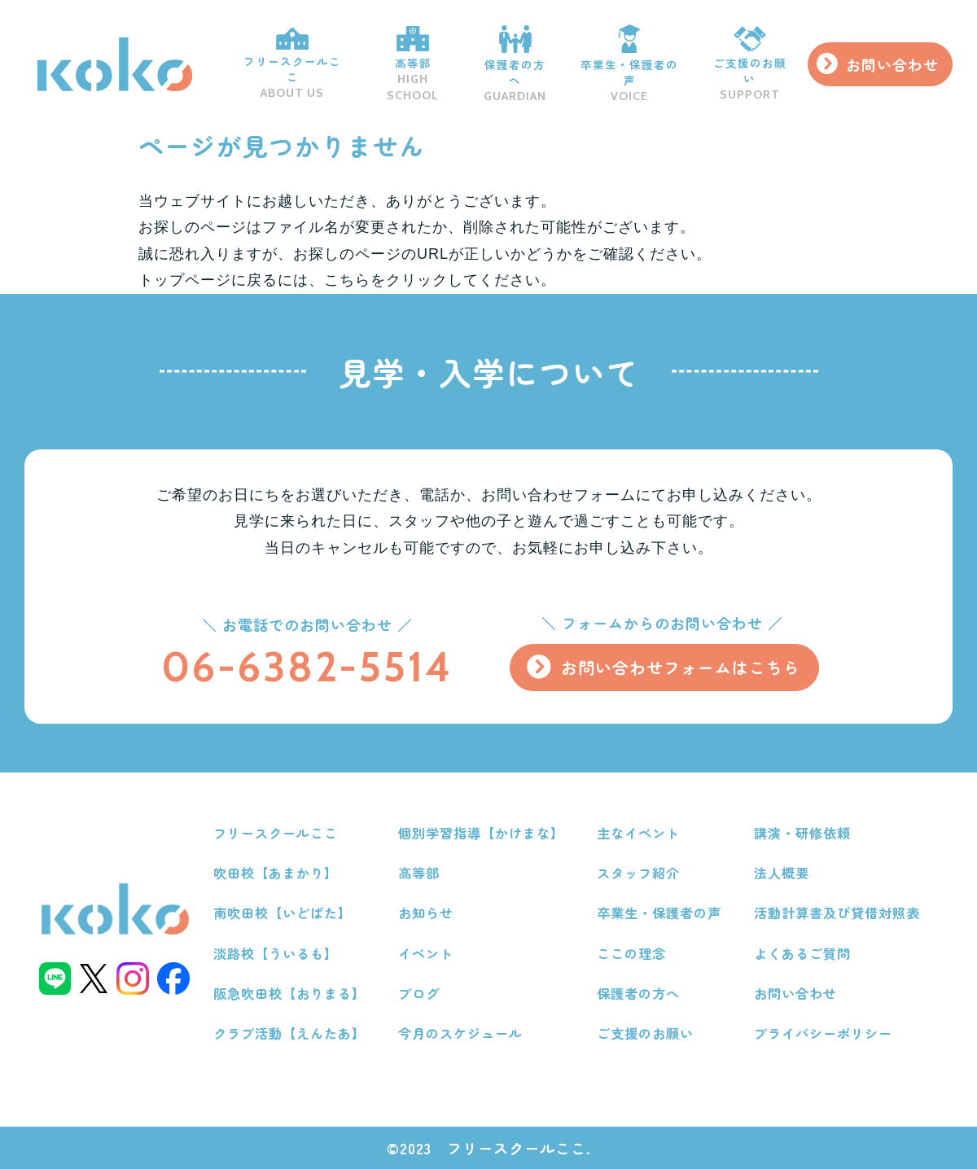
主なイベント (638, 833)
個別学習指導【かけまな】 (481, 833)
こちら (347, 280)
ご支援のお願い (747, 64)
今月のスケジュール (460, 1033)
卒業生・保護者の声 (625, 64)
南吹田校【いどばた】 (282, 912)
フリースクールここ (283, 64)
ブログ (419, 993)
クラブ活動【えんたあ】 (289, 1033)
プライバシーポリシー (823, 1033)
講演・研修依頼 (802, 833)
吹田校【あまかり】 (275, 872)
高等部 (405, 64)
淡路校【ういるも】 (275, 953)
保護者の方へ (509, 63)
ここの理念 (631, 953)
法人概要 (781, 872)
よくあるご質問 (802, 953)
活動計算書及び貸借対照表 (837, 912)
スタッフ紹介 (638, 872)
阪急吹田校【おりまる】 (289, 993)
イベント (425, 953)
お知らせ (425, 912)
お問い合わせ (891, 64)
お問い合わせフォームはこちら (680, 667)
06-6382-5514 (306, 666)
